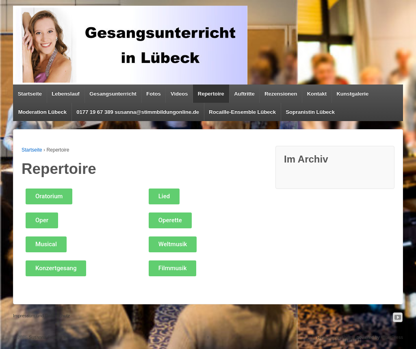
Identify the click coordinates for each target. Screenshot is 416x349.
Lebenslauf (66, 94)
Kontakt (317, 94)
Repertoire (211, 94)
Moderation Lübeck (42, 112)
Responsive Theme (336, 337)
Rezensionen (280, 94)
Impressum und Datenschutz (41, 315)
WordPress (392, 337)
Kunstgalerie (352, 94)
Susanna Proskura (47, 337)
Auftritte (244, 94)
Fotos (153, 94)
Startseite (30, 94)
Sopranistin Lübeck (310, 112)
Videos (179, 94)
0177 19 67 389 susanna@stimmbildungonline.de (137, 112)
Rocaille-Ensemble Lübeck (242, 112)
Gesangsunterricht (112, 94)
